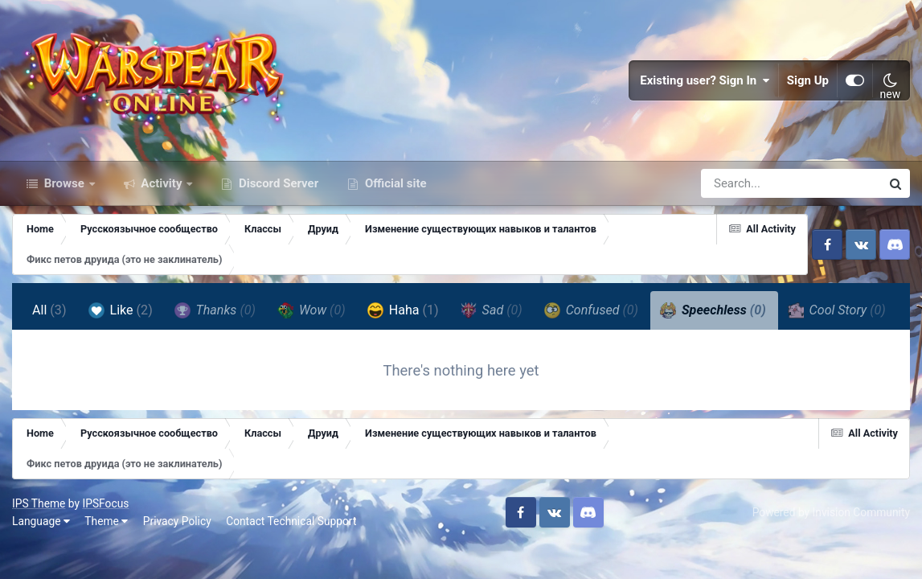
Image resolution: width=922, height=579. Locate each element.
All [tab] (49, 310)
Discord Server (277, 183)
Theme (106, 521)
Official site (394, 183)
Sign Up (808, 80)
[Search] (745, 183)
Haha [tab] (403, 310)
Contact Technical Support (291, 521)
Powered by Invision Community (831, 512)
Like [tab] (120, 310)
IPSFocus (105, 503)
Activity (162, 183)
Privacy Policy (177, 521)
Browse (64, 183)
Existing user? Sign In (705, 80)
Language (41, 521)
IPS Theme (38, 503)
